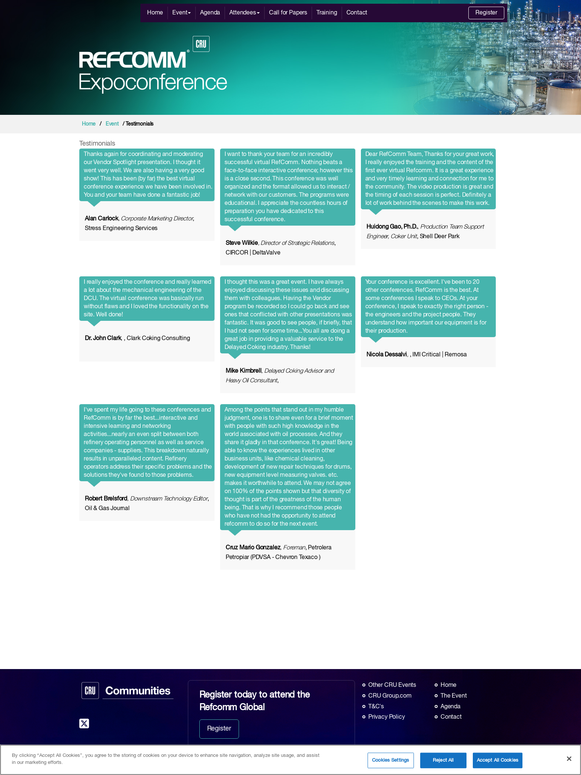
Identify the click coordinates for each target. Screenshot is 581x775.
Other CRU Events (392, 685)
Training (326, 13)
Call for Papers (288, 13)
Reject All (443, 760)
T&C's (376, 707)
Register (486, 13)
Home (155, 13)
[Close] (569, 759)
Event (181, 13)
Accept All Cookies (497, 760)
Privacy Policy (386, 717)
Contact (357, 13)
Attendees (244, 13)
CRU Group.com (390, 696)
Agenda (210, 13)
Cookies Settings (390, 760)
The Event (454, 696)
